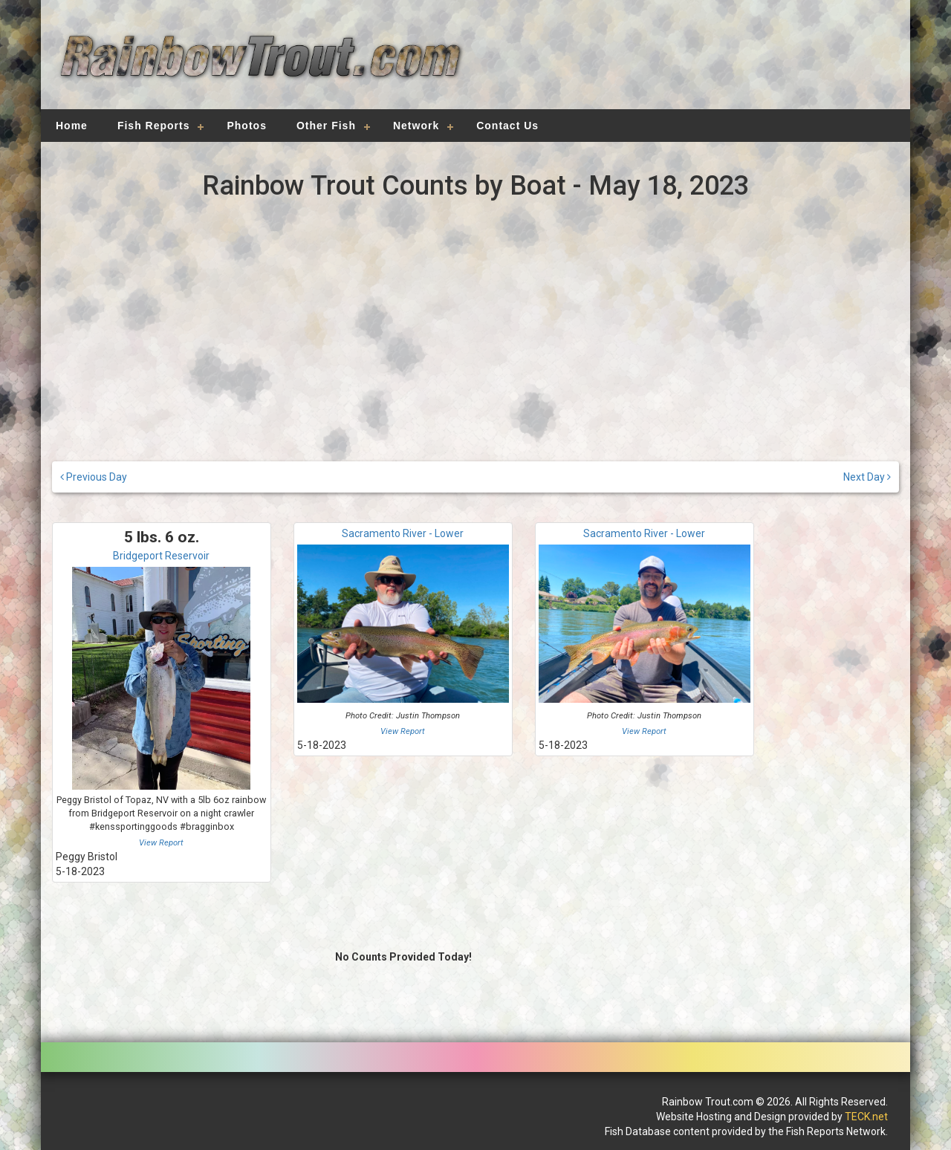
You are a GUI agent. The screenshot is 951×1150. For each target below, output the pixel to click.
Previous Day (93, 477)
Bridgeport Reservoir (161, 556)
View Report (161, 843)
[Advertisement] (685, 63)
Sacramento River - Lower (403, 533)
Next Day (867, 477)
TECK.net (866, 1117)
